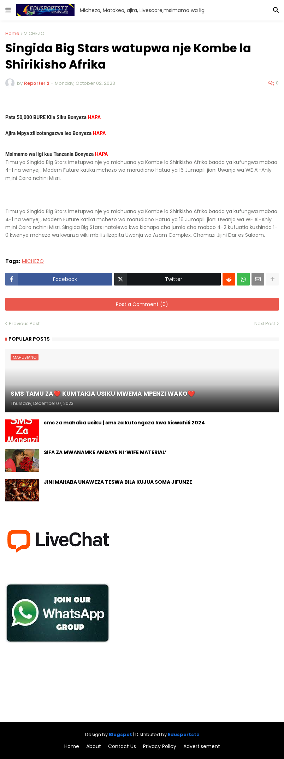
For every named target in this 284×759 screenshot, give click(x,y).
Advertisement (201, 746)
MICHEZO (34, 33)
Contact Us (122, 746)
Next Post (264, 323)
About (93, 746)
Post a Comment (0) (142, 304)
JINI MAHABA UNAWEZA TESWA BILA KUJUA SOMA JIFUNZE (118, 482)
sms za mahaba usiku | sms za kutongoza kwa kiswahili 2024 (124, 422)
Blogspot (120, 734)
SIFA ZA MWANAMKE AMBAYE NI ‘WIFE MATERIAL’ (105, 452)
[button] (8, 10)
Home (12, 33)
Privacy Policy (159, 746)
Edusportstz (183, 734)
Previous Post (24, 323)
